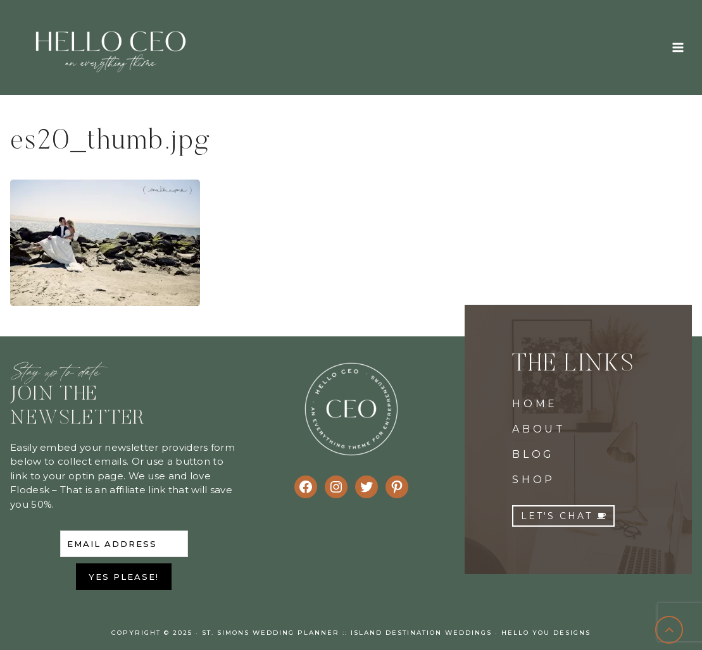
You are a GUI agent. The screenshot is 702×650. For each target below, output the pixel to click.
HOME (535, 404)
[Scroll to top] (669, 630)
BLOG (533, 454)
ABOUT (539, 429)
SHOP (533, 480)
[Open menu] (677, 47)
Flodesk (29, 490)
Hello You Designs (546, 633)
